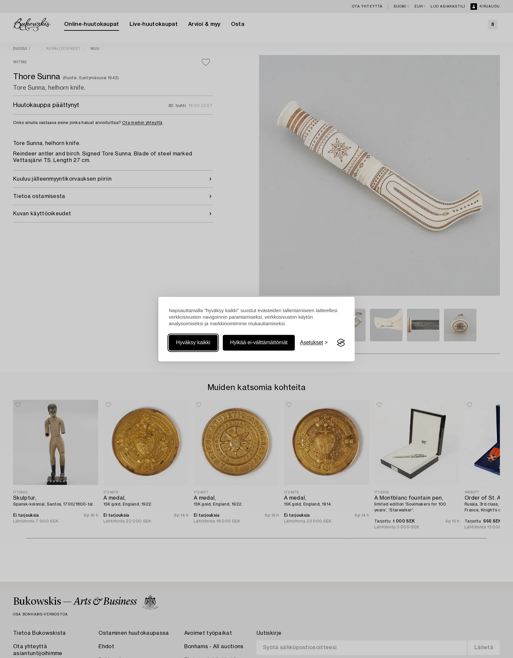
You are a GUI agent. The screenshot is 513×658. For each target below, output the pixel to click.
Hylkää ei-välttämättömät (259, 343)
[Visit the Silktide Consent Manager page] (341, 343)
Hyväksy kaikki (193, 343)
